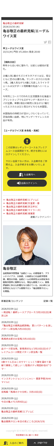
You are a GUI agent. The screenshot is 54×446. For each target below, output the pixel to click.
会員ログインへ (27, 183)
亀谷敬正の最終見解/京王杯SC (22, 206)
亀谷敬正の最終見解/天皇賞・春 (22, 203)
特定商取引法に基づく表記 (27, 435)
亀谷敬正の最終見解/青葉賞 (20, 213)
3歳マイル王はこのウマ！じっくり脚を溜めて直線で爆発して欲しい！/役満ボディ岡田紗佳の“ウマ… (26, 365)
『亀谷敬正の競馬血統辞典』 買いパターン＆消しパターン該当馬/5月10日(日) (26, 327)
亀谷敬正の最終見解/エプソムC (22, 199)
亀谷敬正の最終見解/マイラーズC (23, 210)
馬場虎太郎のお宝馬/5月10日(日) (18, 338)
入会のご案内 (13, 443)
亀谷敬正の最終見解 (13, 23)
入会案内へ (27, 174)
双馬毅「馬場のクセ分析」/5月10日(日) (21, 391)
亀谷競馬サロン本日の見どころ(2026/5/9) (23, 421)
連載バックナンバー (40, 217)
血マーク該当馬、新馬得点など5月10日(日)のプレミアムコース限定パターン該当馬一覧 (26, 350)
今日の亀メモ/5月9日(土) (14, 401)
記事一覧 (48, 301)
